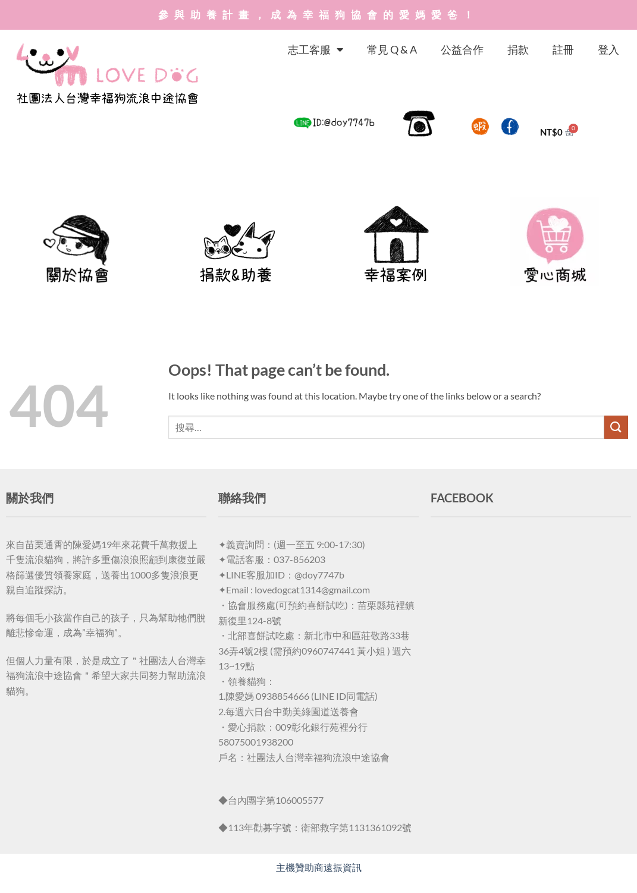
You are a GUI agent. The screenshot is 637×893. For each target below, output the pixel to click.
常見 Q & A (392, 49)
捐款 (518, 49)
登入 (608, 49)
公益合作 (462, 49)
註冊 (563, 49)
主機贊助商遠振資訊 (319, 867)
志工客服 (315, 49)
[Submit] (616, 427)
